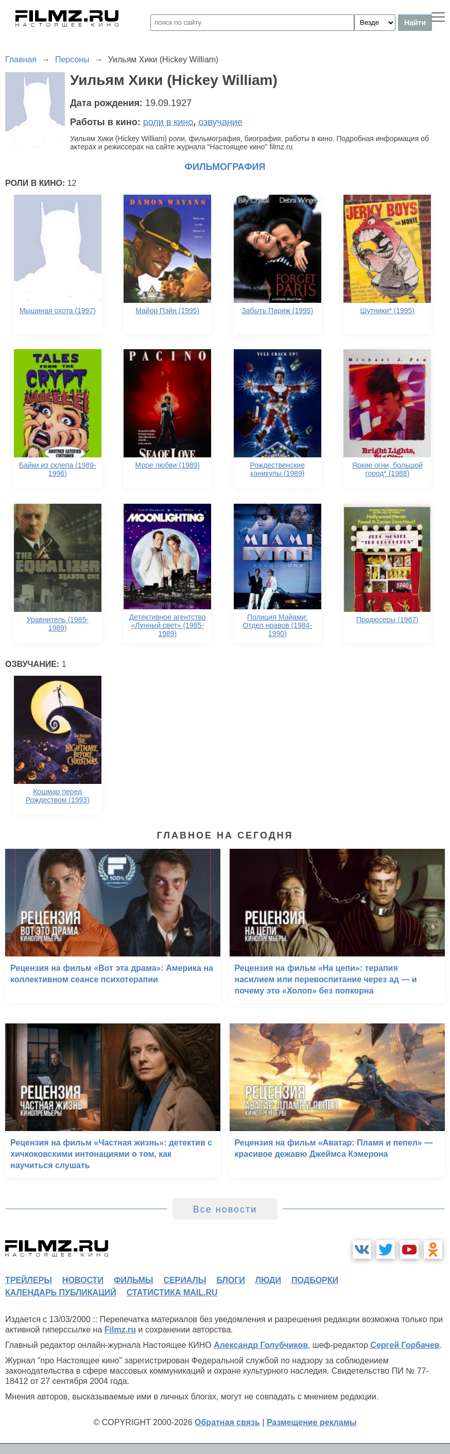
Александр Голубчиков (261, 1345)
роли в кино (168, 122)
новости (82, 1280)
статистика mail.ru (172, 1292)
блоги (230, 1280)
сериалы (184, 1280)
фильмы (133, 1280)
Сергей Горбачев (404, 1345)
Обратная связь (227, 1422)
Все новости (225, 1209)
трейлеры (28, 1280)
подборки (314, 1280)
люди (268, 1280)
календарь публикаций (60, 1292)
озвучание (220, 122)
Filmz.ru (120, 1329)
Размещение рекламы (312, 1422)
